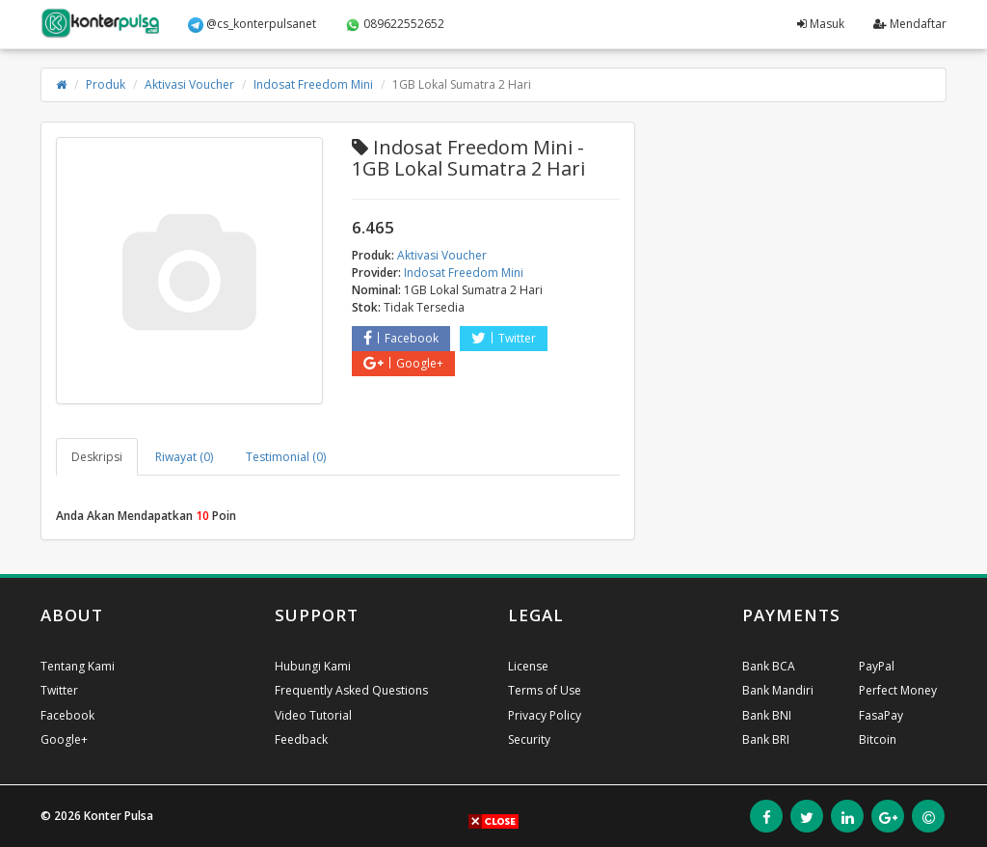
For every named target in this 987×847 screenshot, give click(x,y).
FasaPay (881, 715)
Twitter (503, 338)
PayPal (876, 666)
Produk (105, 84)
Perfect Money (898, 690)
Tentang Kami (77, 666)
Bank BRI (765, 739)
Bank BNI (766, 715)
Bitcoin (877, 739)
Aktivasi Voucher (189, 84)
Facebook (401, 338)
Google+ (403, 363)
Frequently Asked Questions (351, 690)
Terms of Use (544, 690)
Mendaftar (910, 23)
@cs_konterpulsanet (252, 24)
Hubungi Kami (313, 666)
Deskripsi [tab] (96, 457)
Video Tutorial (313, 715)
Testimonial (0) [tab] (286, 457)
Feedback (301, 739)
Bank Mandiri (778, 690)
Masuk (820, 23)
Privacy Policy (544, 715)
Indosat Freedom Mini (313, 84)
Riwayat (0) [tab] (184, 457)
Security (529, 739)
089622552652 (394, 24)
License (528, 666)
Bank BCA (768, 666)
